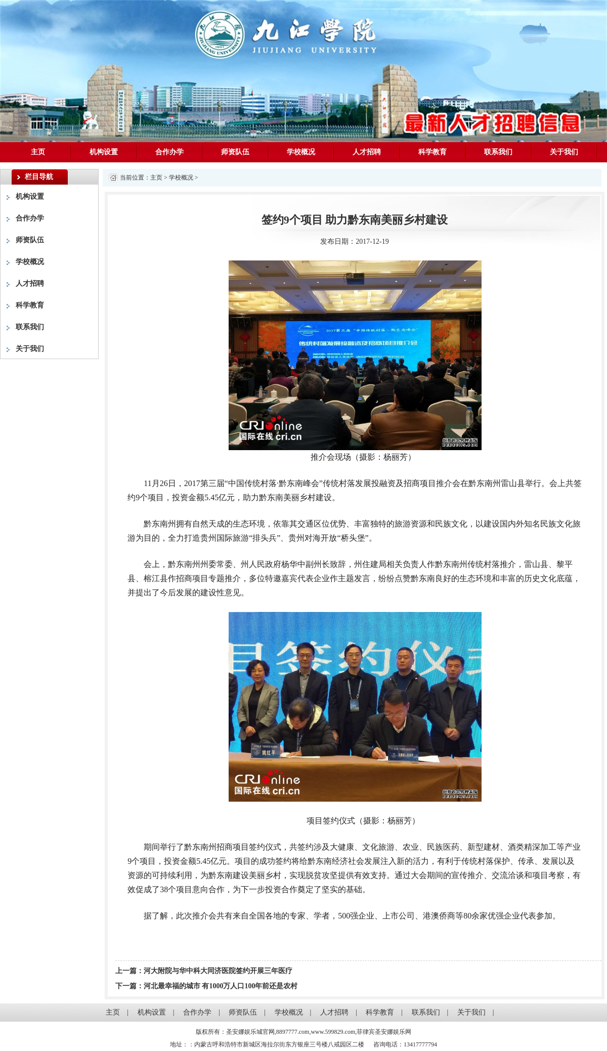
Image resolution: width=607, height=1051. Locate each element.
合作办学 (169, 152)
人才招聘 (367, 152)
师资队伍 (235, 152)
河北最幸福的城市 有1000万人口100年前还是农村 (221, 986)
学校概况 (301, 152)
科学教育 (432, 152)
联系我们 (498, 152)
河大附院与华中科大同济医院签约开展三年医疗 (218, 971)
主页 (38, 152)
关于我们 (564, 152)
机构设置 (104, 152)
